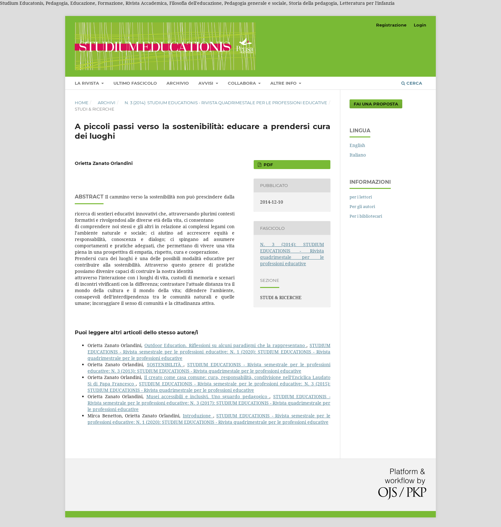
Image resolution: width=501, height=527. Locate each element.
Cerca (411, 83)
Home (82, 102)
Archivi (106, 102)
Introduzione (198, 416)
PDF (267, 164)
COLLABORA (242, 83)
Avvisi (206, 83)
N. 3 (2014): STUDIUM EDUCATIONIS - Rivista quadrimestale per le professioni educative (226, 102)
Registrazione (391, 24)
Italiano (358, 155)
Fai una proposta (376, 103)
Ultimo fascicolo (135, 83)
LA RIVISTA (87, 83)
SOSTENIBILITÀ (165, 364)
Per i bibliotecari (366, 216)
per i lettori (361, 197)
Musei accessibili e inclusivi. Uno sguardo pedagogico (208, 396)
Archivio (177, 83)
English (357, 145)
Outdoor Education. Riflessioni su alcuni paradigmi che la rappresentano (225, 345)
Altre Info (284, 83)
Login (420, 24)
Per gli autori (362, 206)
